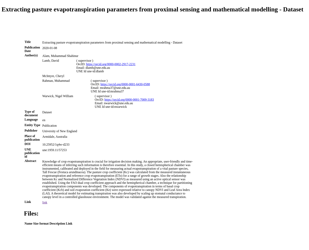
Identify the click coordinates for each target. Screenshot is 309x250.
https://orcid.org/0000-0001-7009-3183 (129, 99)
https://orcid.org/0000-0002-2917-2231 (111, 64)
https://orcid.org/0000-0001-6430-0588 (125, 84)
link (44, 202)
